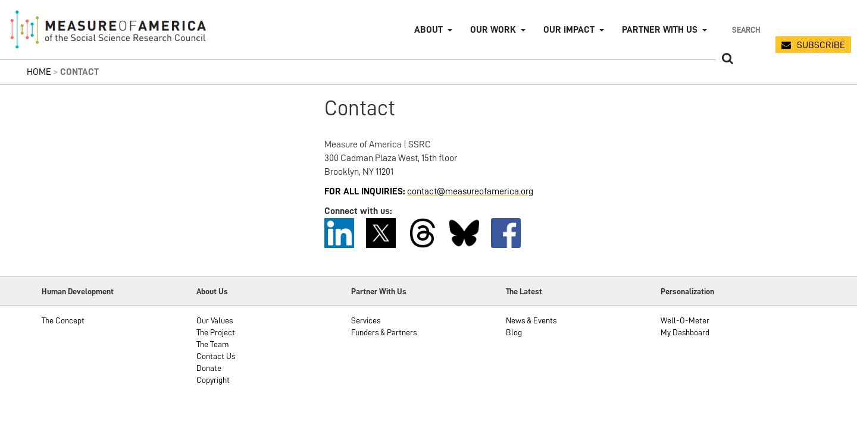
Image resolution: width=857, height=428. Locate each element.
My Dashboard (685, 332)
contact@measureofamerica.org (470, 191)
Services (365, 320)
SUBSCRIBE (821, 45)
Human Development (78, 291)
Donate (208, 368)
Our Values (214, 320)
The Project (215, 332)
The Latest (524, 291)
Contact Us (215, 356)
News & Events (531, 320)
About (428, 29)
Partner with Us (660, 29)
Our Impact (569, 29)
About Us (212, 291)
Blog (514, 332)
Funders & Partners (384, 332)
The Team (212, 344)
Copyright (213, 380)
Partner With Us (378, 291)
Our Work (493, 29)
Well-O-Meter (685, 320)
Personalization (687, 291)
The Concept (63, 320)
